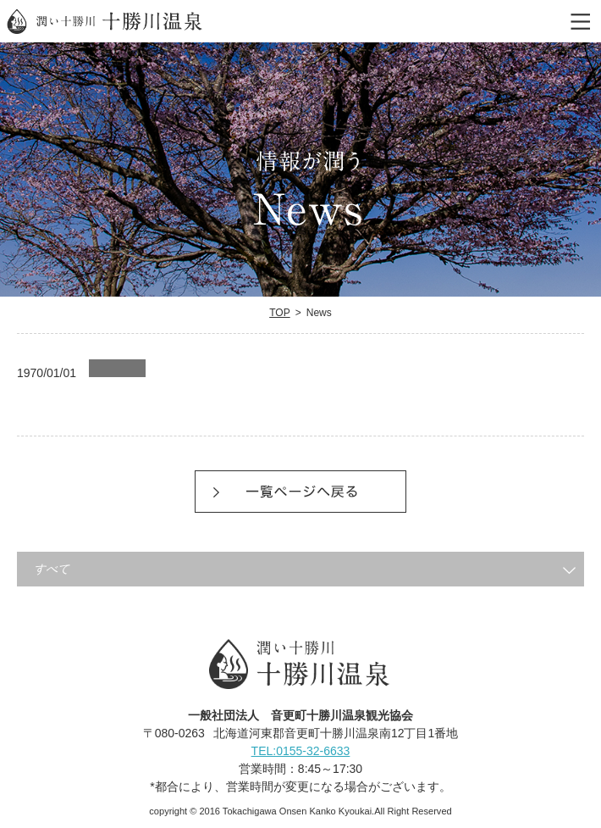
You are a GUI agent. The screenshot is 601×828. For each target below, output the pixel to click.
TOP (279, 313)
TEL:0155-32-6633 (300, 750)
